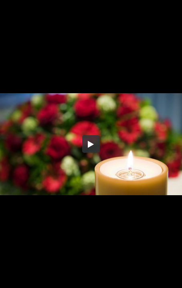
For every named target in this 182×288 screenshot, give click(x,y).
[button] (91, 144)
